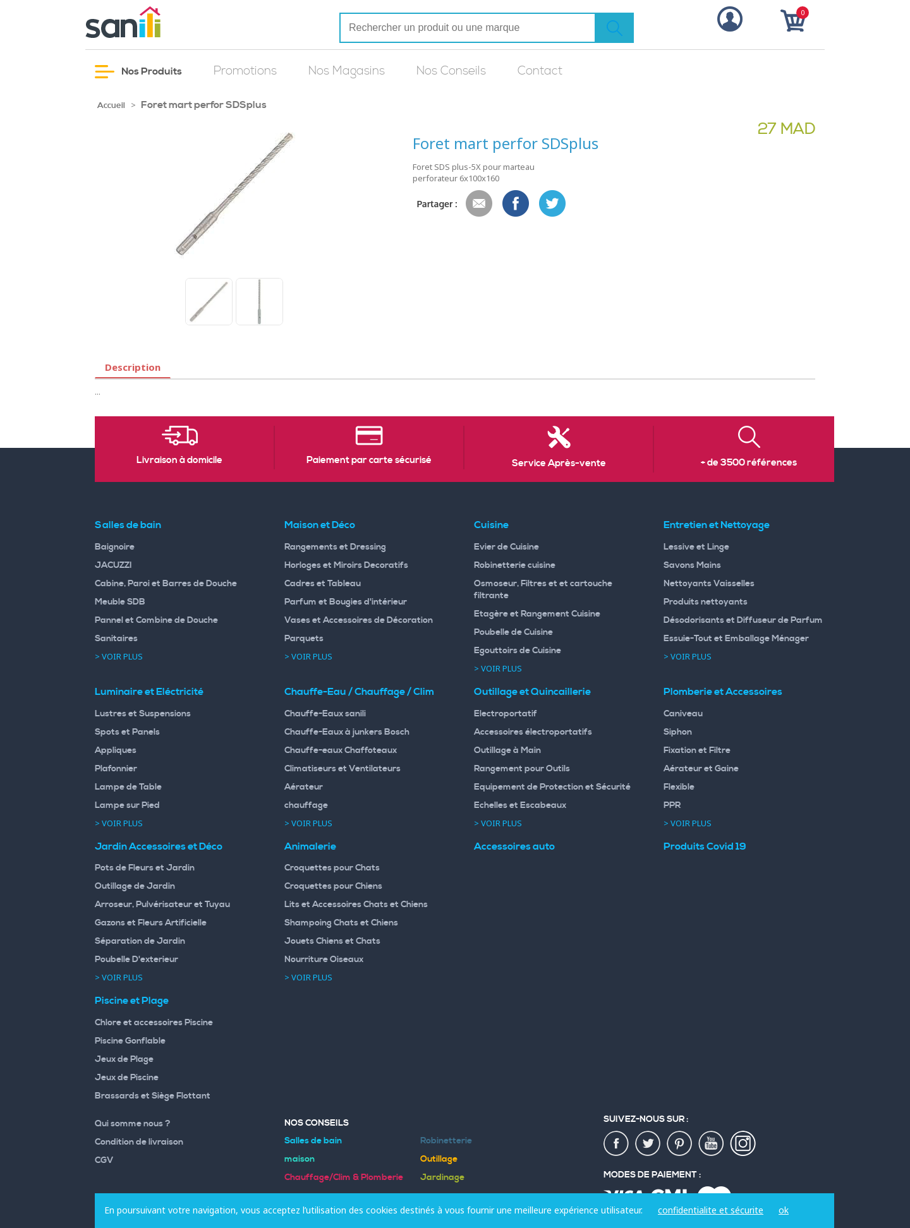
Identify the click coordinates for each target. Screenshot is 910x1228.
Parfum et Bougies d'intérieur (345, 602)
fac (617, 1144)
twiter (648, 1144)
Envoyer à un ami (480, 204)
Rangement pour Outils (522, 768)
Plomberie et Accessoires (723, 691)
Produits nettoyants (706, 602)
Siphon (678, 732)
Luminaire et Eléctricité (149, 691)
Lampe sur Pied (127, 805)
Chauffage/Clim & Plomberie (343, 1177)
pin (680, 1144)
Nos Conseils (451, 71)
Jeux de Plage (124, 1059)
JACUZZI (113, 565)
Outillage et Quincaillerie (532, 691)
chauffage (306, 805)
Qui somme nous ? (133, 1123)
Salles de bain (128, 525)
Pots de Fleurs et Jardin (145, 868)
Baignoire (115, 547)
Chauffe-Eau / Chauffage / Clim (359, 691)
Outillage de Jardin (135, 886)
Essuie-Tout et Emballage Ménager (736, 638)
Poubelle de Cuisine (513, 632)
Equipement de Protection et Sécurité (552, 787)
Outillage (439, 1159)
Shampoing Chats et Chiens (341, 923)
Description (133, 367)
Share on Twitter (553, 204)
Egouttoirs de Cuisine (517, 650)
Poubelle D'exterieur (136, 959)
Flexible (679, 787)
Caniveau (683, 713)
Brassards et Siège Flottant (152, 1096)
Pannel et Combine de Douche (156, 620)
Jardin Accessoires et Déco (158, 846)
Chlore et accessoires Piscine (154, 1022)
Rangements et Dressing (335, 547)
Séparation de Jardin (140, 941)
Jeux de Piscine (127, 1077)
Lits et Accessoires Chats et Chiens (356, 904)
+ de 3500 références (749, 463)
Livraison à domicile (179, 460)
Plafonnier (116, 768)
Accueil (111, 105)
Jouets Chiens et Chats (332, 941)
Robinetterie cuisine (514, 565)
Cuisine (491, 525)
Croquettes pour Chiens (333, 886)
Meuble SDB (120, 602)
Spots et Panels (127, 732)
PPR (672, 805)
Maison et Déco (319, 525)
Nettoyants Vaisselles (709, 583)
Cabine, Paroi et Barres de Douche (166, 583)
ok (784, 1210)
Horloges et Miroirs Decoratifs (346, 565)
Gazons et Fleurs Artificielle (151, 923)
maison (299, 1159)
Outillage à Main (507, 750)
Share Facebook (516, 204)
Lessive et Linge (696, 547)
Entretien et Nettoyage (717, 525)
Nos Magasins (346, 71)
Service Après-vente (559, 463)
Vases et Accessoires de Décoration (358, 620)
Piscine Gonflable (130, 1041)
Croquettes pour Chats (332, 868)
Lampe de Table (128, 787)
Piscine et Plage (132, 1000)
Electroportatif (505, 713)
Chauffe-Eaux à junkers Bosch (347, 732)
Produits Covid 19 (705, 846)
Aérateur (303, 787)
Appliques (115, 750)
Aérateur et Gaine (701, 768)
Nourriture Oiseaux (323, 959)
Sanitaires (116, 638)
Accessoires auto (514, 846)
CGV (104, 1160)
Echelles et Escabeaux (520, 805)
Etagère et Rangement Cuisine (537, 614)
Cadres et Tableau (322, 583)
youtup (711, 1144)
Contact (540, 71)
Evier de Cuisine (506, 547)
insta (743, 1144)
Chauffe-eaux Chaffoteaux (340, 750)
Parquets (304, 638)
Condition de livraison (139, 1142)
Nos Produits (138, 71)
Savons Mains (692, 565)
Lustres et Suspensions (143, 713)
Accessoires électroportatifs (533, 732)
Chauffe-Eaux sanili (325, 713)
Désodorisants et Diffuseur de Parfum (743, 620)
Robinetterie (446, 1141)
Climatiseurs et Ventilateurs (342, 768)
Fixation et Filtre (697, 750)
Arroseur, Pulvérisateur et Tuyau (162, 904)
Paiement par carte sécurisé (369, 460)
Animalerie (310, 846)
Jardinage (442, 1177)
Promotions (245, 71)
